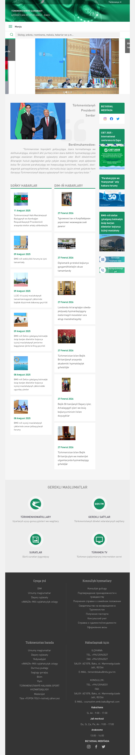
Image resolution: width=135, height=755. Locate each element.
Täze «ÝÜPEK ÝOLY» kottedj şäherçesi (39, 698)
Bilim (39, 676)
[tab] (64, 92)
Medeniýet (39, 693)
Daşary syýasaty (39, 597)
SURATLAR (35, 552)
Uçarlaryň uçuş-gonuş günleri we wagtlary (36, 521)
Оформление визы (97, 627)
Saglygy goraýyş (39, 672)
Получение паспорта (97, 613)
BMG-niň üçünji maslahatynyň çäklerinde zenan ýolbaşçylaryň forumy (28, 426)
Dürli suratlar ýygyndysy (35, 556)
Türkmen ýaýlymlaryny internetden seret (99, 556)
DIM (39, 588)
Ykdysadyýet (39, 658)
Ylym (39, 681)
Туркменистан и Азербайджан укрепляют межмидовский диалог (74, 222)
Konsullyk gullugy (97, 588)
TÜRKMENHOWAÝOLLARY (36, 517)
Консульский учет (97, 618)
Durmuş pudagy (39, 667)
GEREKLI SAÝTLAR (99, 517)
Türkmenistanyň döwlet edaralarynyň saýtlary (99, 521)
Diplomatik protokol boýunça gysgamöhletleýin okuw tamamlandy (73, 266)
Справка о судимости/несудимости (97, 622)
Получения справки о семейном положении (97, 601)
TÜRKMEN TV (99, 552)
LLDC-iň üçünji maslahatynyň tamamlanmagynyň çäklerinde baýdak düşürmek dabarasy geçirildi (30, 299)
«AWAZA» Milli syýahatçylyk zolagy (39, 601)
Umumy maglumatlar (39, 592)
